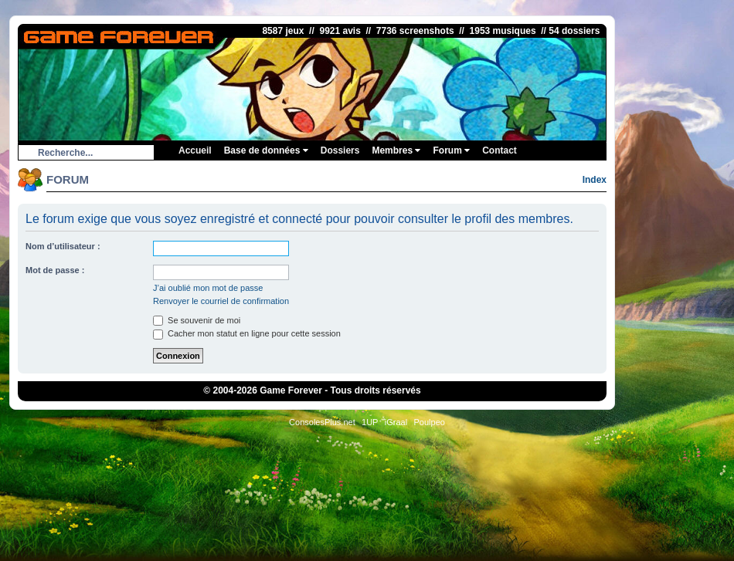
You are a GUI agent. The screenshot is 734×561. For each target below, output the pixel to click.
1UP (370, 422)
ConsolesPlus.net (322, 422)
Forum (451, 150)
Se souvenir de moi (196, 320)
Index (595, 179)
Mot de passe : (54, 270)
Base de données (266, 150)
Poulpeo (429, 422)
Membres (396, 150)
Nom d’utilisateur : (62, 246)
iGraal (396, 422)
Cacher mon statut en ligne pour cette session (247, 333)
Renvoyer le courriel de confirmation (221, 301)
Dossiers (340, 150)
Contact (499, 150)
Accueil (195, 150)
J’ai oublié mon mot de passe (208, 287)
